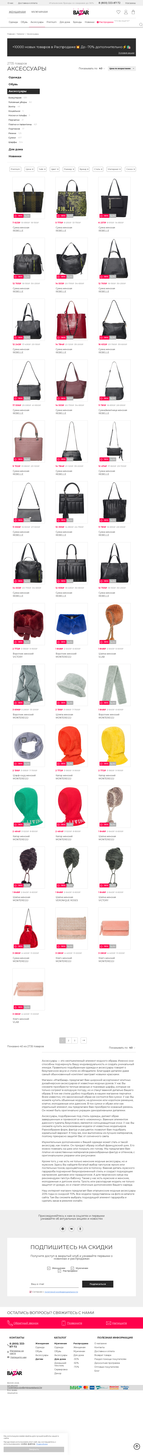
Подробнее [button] (42, 1444)
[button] (34, 1449)
